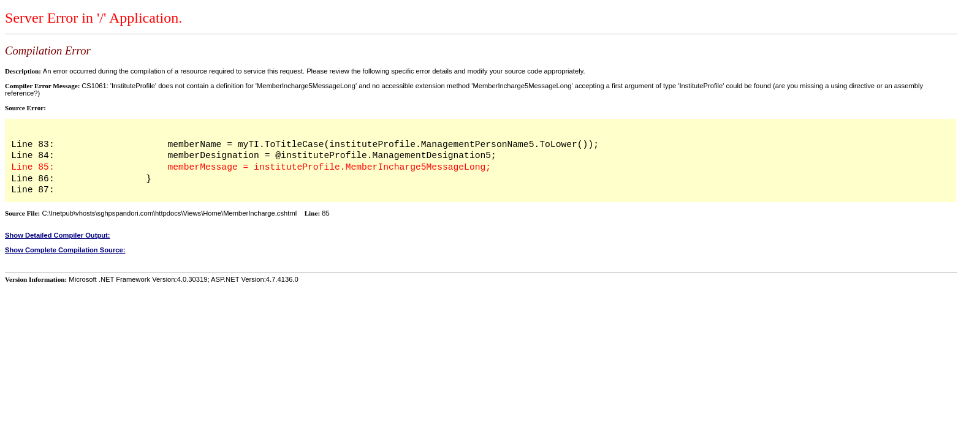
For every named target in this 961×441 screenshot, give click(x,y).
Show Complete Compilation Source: (65, 250)
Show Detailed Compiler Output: (57, 235)
